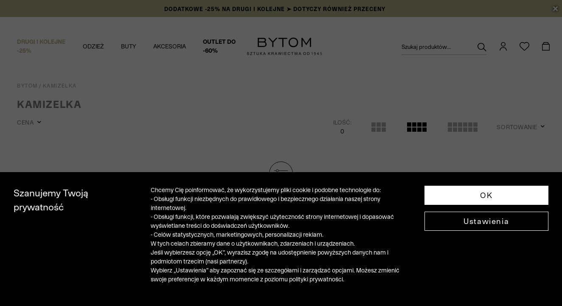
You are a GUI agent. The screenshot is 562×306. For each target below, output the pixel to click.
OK (486, 195)
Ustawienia (486, 221)
